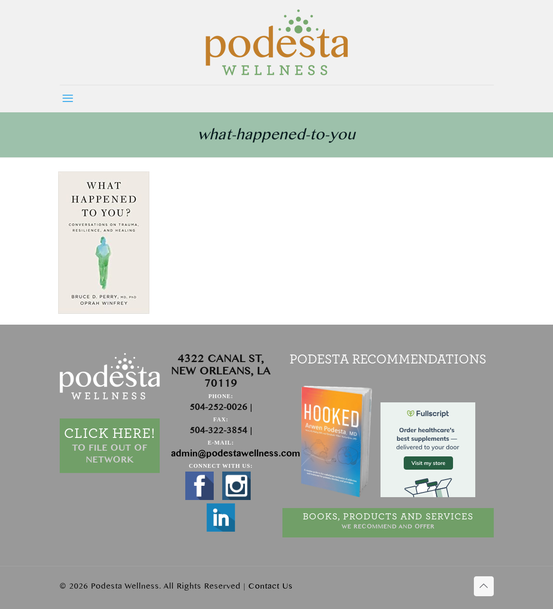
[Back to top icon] (484, 586)
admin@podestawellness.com (235, 454)
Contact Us (270, 586)
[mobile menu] (68, 99)
